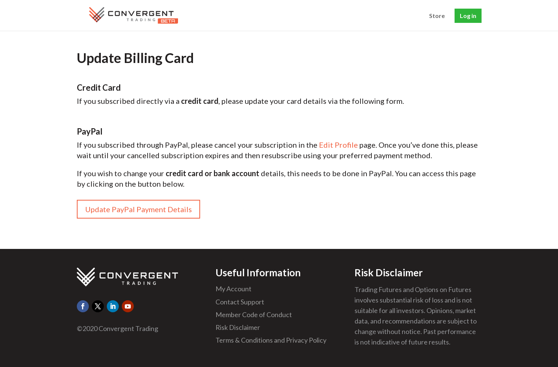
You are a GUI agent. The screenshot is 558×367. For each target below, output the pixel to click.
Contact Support (239, 302)
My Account (233, 289)
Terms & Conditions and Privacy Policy (270, 340)
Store (437, 16)
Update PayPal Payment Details (138, 209)
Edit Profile (338, 144)
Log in (468, 15)
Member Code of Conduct (253, 314)
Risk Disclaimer (237, 327)
